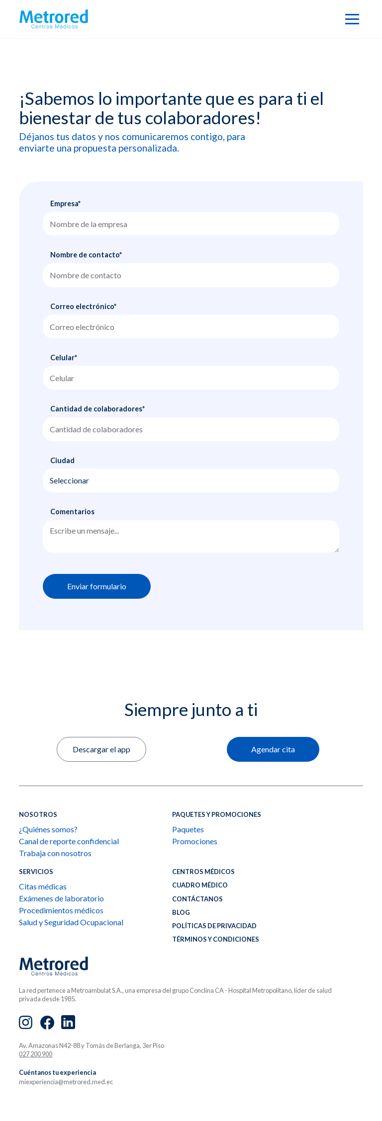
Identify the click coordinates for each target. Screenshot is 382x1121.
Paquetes (188, 829)
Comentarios (72, 511)
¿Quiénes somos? (48, 829)
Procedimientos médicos (61, 910)
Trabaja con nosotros (55, 853)
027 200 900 (35, 1054)
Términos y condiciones (215, 939)
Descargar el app (101, 749)
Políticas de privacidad (214, 926)
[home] (54, 19)
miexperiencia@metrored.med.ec (66, 1082)
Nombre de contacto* (86, 254)
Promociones (194, 841)
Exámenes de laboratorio (61, 898)
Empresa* (65, 203)
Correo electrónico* (83, 306)
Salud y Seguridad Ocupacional (71, 922)
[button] (352, 19)
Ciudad (62, 460)
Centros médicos (203, 872)
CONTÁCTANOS (197, 899)
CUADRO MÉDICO (200, 885)
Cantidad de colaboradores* (97, 408)
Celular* (63, 357)
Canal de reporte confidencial (69, 841)
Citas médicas (43, 886)
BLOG (181, 912)
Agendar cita (273, 749)
